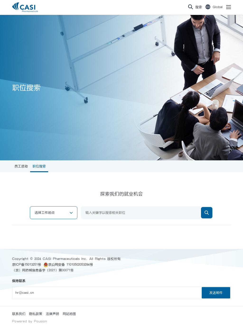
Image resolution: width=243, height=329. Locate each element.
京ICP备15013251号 (26, 264)
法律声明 (52, 313)
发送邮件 (216, 292)
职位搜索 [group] (39, 166)
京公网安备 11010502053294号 (68, 264)
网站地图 (69, 313)
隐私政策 (35, 313)
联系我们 (18, 313)
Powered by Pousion (29, 321)
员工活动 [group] (21, 166)
